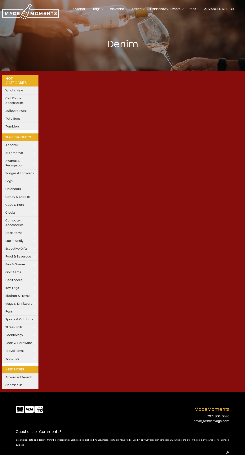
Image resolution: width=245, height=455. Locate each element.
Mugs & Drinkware (19, 303)
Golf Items (13, 272)
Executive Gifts (16, 248)
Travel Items (14, 351)
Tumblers (12, 126)
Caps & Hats (14, 204)
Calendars (13, 189)
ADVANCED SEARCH (219, 9)
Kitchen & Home (17, 296)
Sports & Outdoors (19, 319)
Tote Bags (12, 118)
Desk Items (13, 233)
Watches (12, 358)
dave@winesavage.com (211, 421)
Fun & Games (15, 264)
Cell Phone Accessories (14, 100)
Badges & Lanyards (19, 173)
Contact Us (13, 385)
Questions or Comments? (38, 431)
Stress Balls (13, 327)
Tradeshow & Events (167, 9)
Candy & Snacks (17, 197)
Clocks (10, 212)
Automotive (14, 153)
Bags (98, 9)
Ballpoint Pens (16, 111)
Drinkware (118, 9)
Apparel (80, 9)
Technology (14, 335)
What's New (14, 90)
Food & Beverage (18, 256)
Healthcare (13, 280)
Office (138, 9)
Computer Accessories (14, 222)
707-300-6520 (218, 416)
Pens (194, 9)
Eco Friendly (14, 241)
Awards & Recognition (14, 163)
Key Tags (12, 288)
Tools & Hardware (18, 343)
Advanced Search (18, 377)
